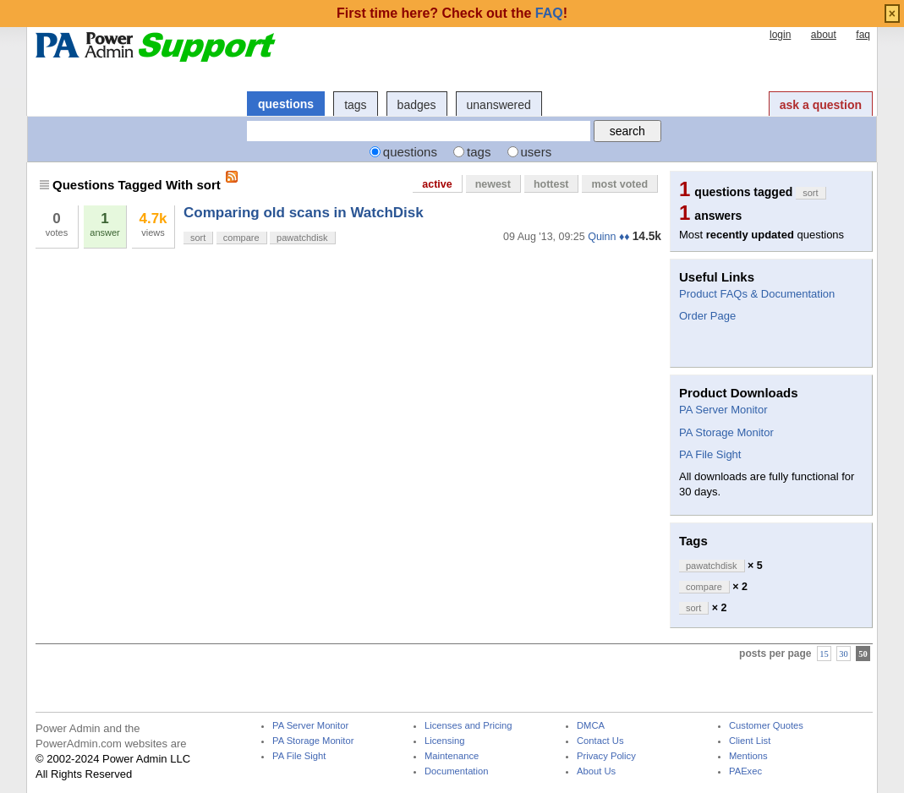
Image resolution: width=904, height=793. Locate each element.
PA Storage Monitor (726, 432)
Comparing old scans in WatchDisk (304, 213)
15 (824, 654)
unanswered (499, 105)
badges (416, 105)
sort (197, 237)
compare (241, 237)
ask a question (821, 105)
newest (493, 184)
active (437, 184)
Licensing (444, 741)
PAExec (745, 771)
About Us (596, 771)
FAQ (549, 13)
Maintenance (452, 756)
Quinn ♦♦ (608, 237)
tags (355, 105)
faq (863, 35)
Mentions (748, 756)
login (780, 35)
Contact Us (600, 741)
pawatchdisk (302, 237)
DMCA (591, 725)
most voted (619, 184)
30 (843, 654)
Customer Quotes (766, 725)
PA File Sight (710, 454)
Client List (749, 741)
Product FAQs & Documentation (757, 293)
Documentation (456, 771)
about (823, 35)
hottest (551, 184)
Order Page (707, 315)
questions (286, 104)
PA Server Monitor (723, 409)
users (536, 152)
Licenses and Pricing (468, 725)
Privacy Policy (606, 756)
